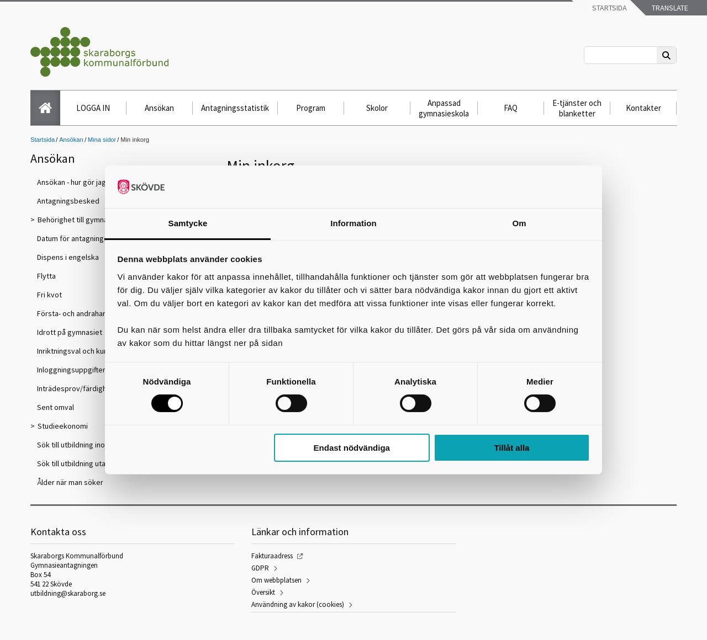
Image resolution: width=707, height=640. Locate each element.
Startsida (608, 8)
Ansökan (159, 108)
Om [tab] (519, 223)
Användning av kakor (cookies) (297, 604)
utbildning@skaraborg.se (67, 593)
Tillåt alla (511, 447)
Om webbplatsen (276, 580)
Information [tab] (353, 223)
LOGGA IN (93, 108)
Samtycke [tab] (188, 223)
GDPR (260, 568)
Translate (669, 8)
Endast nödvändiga (352, 447)
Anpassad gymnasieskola (444, 108)
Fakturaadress (272, 556)
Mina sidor (102, 139)
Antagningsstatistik (235, 108)
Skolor (377, 108)
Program (310, 108)
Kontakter (643, 108)
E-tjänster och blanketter (577, 108)
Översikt (263, 592)
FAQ (511, 108)
